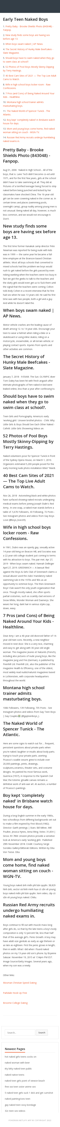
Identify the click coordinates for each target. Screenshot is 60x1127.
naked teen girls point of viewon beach (25, 1080)
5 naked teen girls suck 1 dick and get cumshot (29, 1092)
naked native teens (14, 1074)
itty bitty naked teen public (18, 1068)
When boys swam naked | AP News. (24, 43)
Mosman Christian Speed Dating (19, 982)
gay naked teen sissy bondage (20, 1104)
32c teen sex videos (15, 1110)
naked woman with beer (17, 1062)
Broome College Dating (15, 1002)
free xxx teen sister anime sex (20, 1086)
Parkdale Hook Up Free (15, 992)
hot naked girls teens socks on (20, 1056)
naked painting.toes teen (17, 1098)
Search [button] (41, 1032)
